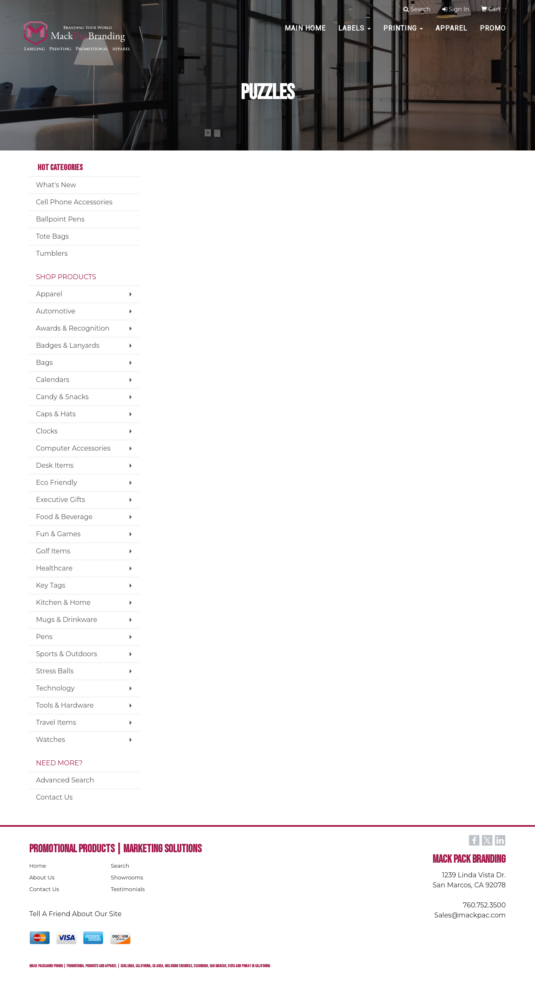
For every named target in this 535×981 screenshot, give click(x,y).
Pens (44, 637)
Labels (354, 33)
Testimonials (128, 889)
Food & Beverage (64, 517)
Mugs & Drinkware (66, 620)
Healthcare (54, 568)
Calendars (52, 380)
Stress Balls (55, 671)
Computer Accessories (73, 448)
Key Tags (50, 585)
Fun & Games (58, 534)
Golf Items (53, 551)
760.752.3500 (484, 905)
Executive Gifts (60, 500)
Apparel (451, 33)
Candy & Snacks (62, 397)
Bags (44, 363)
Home (37, 865)
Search (120, 865)
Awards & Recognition (73, 328)
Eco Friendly (56, 483)
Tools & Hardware (65, 705)
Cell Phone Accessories (74, 202)
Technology (55, 688)
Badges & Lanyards (67, 345)
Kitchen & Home (63, 602)
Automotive (55, 311)
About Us (41, 877)
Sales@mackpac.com (470, 915)
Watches (50, 740)
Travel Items (56, 722)
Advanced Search (65, 780)
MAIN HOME (305, 33)
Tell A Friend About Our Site (75, 914)
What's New (56, 185)
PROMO (493, 33)
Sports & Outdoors (66, 654)
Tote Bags (52, 236)
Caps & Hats (56, 414)
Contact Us (54, 797)
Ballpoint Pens (60, 219)
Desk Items (55, 465)
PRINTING (403, 33)
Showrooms (127, 877)
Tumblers (52, 253)
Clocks (47, 431)
